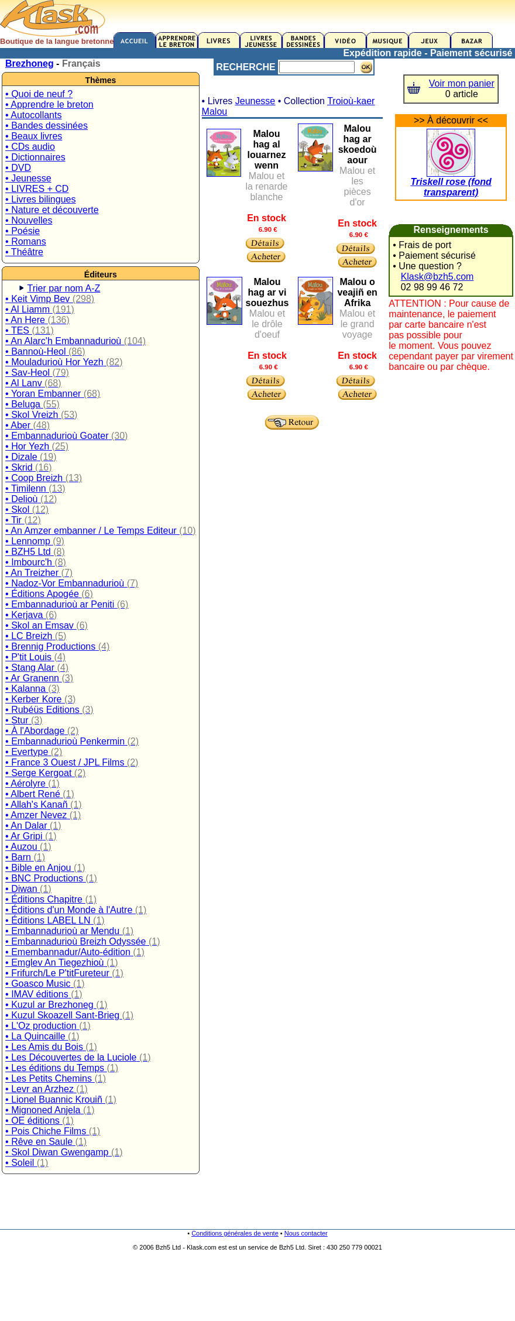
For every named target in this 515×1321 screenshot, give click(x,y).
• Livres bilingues (40, 199)
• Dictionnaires (35, 157)
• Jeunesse (28, 178)
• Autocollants (33, 115)
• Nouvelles (28, 220)
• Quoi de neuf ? (39, 94)
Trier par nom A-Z (64, 288)
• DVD (18, 168)
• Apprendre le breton (49, 104)
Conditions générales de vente (235, 1233)
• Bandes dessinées (46, 126)
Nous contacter (306, 1233)
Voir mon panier (462, 83)
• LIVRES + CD (36, 189)
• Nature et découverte (51, 210)
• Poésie (22, 231)
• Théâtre (24, 252)
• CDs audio (30, 147)
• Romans (25, 241)
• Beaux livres (33, 136)
